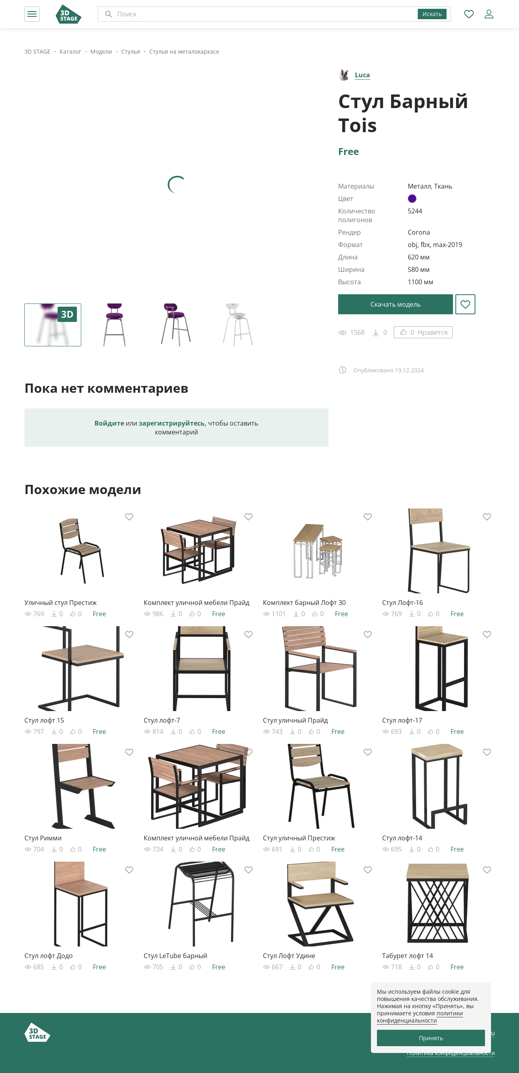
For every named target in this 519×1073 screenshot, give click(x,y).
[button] (32, 14)
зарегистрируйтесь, (172, 423)
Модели (101, 51)
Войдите (109, 423)
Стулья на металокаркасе (184, 51)
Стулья (130, 51)
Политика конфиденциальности (451, 1053)
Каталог (70, 51)
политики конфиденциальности (420, 1016)
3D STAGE (37, 51)
